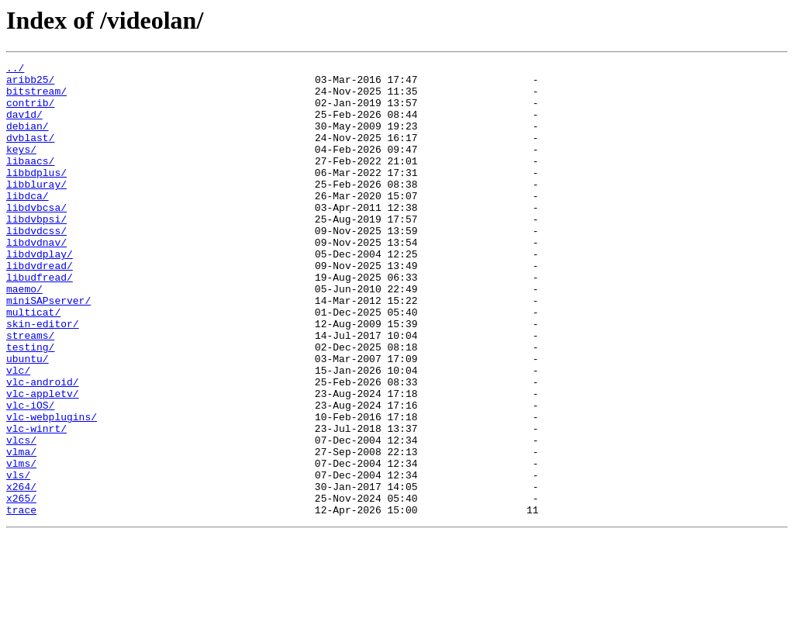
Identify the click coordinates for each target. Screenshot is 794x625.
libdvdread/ (39, 307)
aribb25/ (30, 84)
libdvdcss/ (36, 265)
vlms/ (21, 544)
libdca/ (27, 223)
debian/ (27, 140)
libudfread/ (39, 321)
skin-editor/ (42, 377)
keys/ (21, 167)
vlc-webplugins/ (51, 489)
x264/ (21, 572)
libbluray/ (36, 209)
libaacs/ (30, 181)
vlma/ (21, 530)
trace (21, 600)
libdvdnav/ (36, 279)
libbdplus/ (36, 195)
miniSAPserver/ (48, 349)
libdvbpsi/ (36, 251)
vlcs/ (21, 516)
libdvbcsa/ (36, 237)
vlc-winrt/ (36, 502)
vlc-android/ (42, 447)
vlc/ (18, 433)
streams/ (30, 391)
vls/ (18, 558)
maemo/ (24, 335)
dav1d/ (24, 126)
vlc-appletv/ (42, 461)
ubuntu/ (27, 419)
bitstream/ (36, 98)
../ (15, 70)
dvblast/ (30, 154)
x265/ (21, 586)
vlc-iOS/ (30, 475)
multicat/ (33, 363)
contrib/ (30, 112)
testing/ (30, 405)
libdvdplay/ (39, 293)
